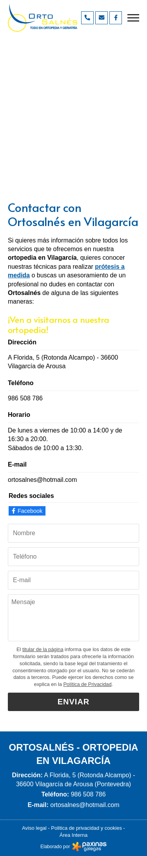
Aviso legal (34, 828)
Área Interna (74, 835)
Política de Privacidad (88, 684)
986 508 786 (25, 398)
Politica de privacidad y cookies (86, 828)
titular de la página (43, 649)
